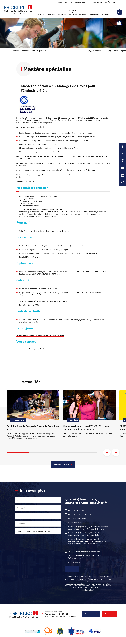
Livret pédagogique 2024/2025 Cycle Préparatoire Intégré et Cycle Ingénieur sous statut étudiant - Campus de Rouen (87, 541)
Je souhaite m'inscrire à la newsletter (84, 552)
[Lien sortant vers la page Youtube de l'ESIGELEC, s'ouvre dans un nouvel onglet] (122, 167)
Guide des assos (75, 523)
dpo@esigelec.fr (88, 590)
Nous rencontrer (78, 2)
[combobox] (38, 531)
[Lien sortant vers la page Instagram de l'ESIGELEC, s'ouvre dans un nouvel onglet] (122, 160)
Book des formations (77, 519)
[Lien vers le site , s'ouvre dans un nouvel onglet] (60, 631)
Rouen (14, 14)
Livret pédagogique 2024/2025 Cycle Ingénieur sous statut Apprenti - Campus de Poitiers (88, 528)
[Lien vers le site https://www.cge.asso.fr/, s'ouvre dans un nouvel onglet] (95, 631)
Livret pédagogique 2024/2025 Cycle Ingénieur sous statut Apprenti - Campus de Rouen (88, 534)
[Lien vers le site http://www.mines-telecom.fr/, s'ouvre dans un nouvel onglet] (32, 631)
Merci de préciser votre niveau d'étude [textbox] (34, 531)
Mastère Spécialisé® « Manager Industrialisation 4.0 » (40, 335)
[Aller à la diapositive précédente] (107, 452)
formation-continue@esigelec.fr (31, 349)
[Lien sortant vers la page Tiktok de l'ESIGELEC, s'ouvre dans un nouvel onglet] (122, 182)
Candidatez (62, 2)
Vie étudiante (111, 2)
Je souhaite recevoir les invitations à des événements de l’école (85, 557)
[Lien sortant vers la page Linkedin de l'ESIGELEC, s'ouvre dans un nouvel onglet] (122, 174)
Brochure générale (76, 510)
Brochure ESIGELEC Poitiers (80, 514)
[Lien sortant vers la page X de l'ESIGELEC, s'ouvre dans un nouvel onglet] (122, 153)
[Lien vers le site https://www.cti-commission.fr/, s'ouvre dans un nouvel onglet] (48, 631)
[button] (40, 14)
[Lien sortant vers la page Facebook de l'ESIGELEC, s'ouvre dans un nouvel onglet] (122, 146)
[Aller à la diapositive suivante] (115, 452)
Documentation (95, 2)
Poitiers (22, 14)
